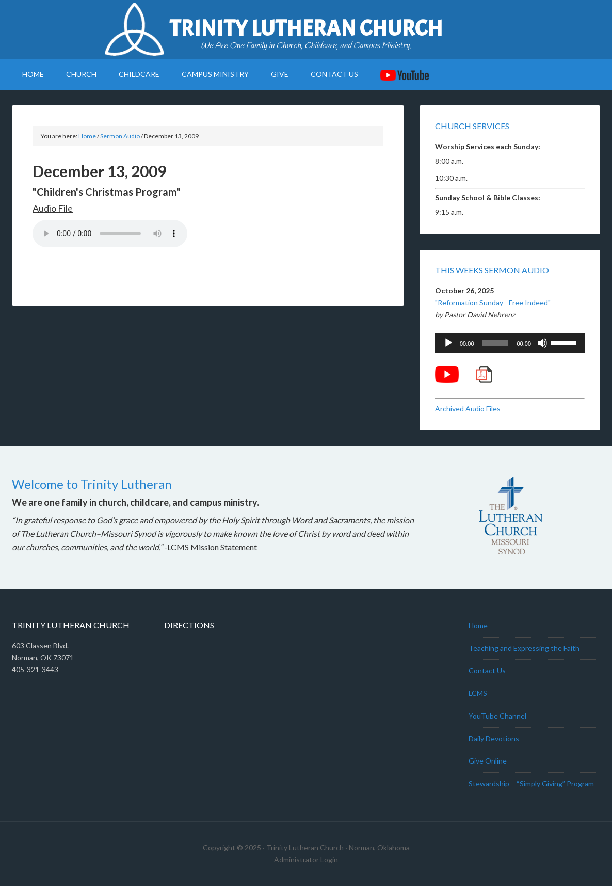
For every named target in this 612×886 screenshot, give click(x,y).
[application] (510, 343)
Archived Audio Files (468, 408)
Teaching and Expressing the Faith (524, 648)
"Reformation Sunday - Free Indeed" (493, 302)
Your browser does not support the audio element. (110, 233)
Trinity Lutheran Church (306, 28)
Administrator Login (306, 859)
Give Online (488, 760)
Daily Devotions (494, 738)
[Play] (448, 343)
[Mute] (542, 343)
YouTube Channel (497, 715)
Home (478, 625)
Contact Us (487, 670)
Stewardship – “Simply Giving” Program (531, 783)
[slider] (495, 343)
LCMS (478, 693)
